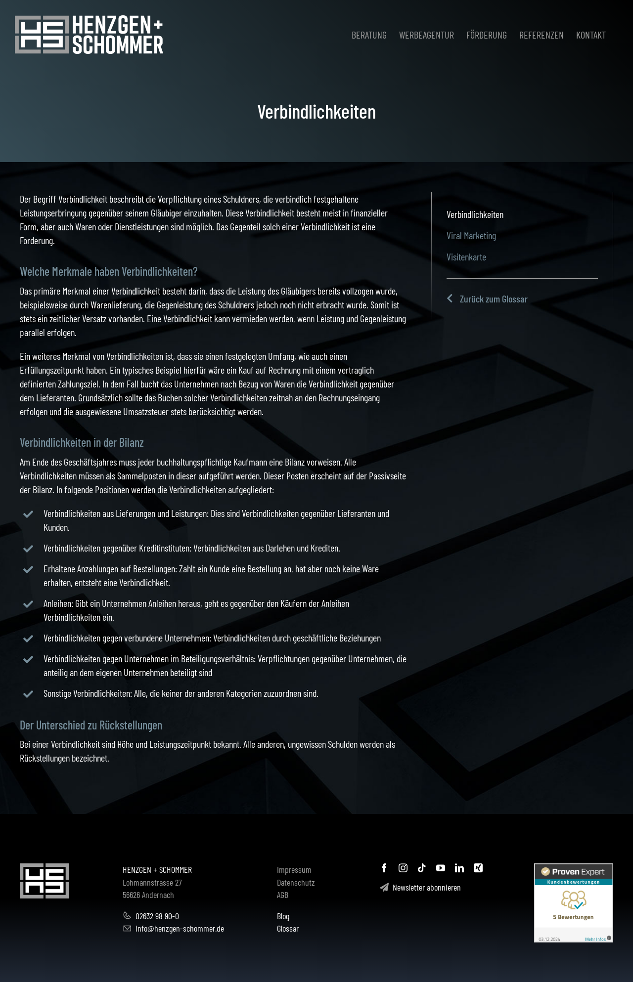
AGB (282, 894)
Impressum (294, 869)
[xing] (478, 867)
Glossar (288, 928)
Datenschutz (296, 882)
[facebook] (384, 867)
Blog (283, 915)
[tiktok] (421, 867)
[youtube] (440, 867)
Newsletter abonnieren (420, 887)
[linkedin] (459, 867)
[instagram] (403, 867)
